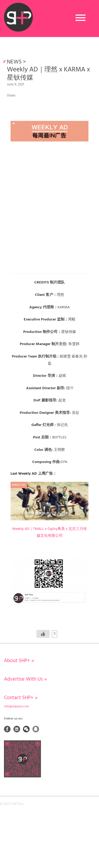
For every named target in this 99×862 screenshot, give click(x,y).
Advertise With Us (25, 679)
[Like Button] (43, 634)
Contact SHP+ (21, 698)
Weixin (26, 729)
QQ (35, 729)
